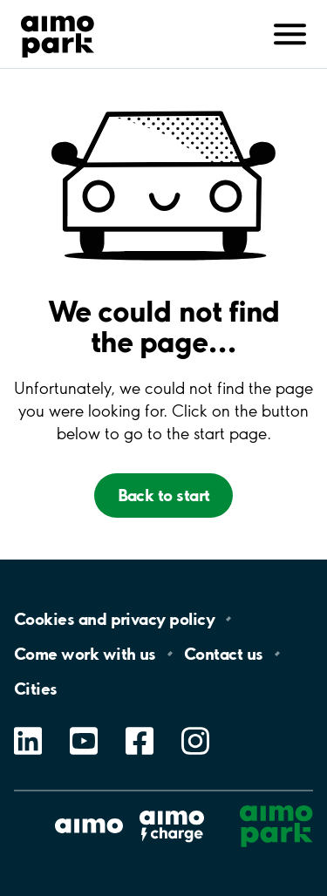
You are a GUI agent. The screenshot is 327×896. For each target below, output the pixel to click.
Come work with (85, 653)
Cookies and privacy (114, 618)
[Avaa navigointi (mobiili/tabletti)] (290, 32)
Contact (223, 653)
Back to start (164, 495)
